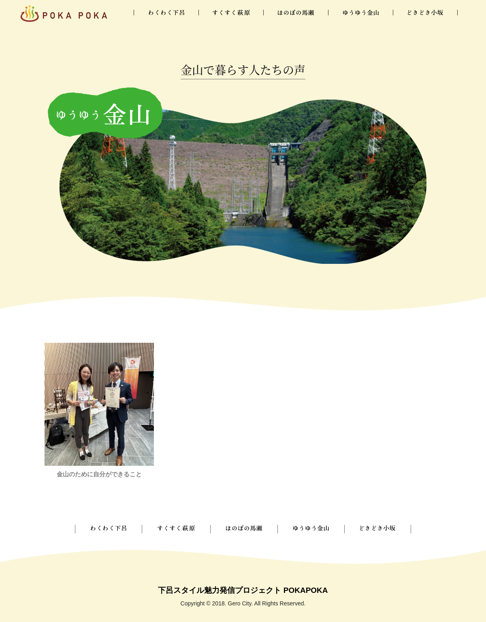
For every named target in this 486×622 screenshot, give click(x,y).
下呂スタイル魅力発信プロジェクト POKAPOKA (243, 590)
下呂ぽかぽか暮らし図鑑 (63, 13)
